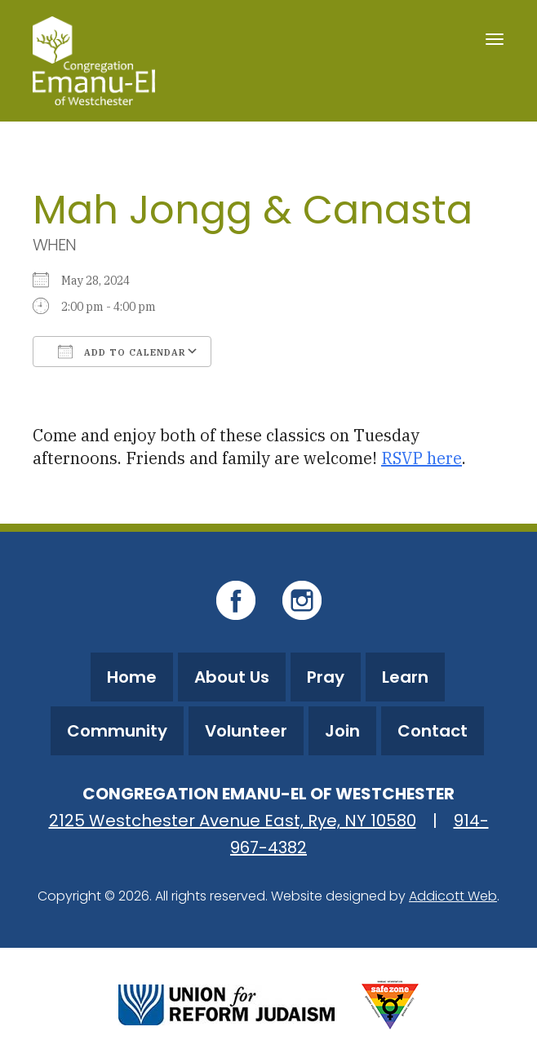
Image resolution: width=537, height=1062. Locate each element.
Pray (325, 677)
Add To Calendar (122, 351)
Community (117, 730)
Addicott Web (453, 896)
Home (132, 677)
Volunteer (246, 730)
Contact (432, 730)
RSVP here (421, 458)
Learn (405, 677)
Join (342, 730)
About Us (231, 677)
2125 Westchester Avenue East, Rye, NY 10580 (232, 820)
